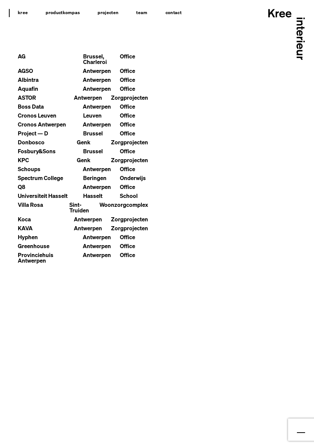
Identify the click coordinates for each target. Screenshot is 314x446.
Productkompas (63, 12)
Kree (23, 12)
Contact (173, 12)
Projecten (108, 12)
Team (141, 12)
